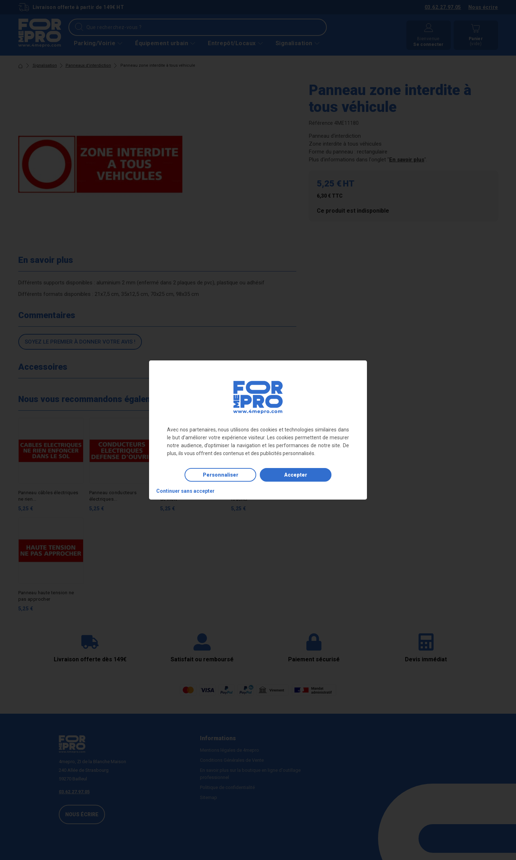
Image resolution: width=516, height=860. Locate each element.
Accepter (295, 475)
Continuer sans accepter (185, 491)
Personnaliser (220, 475)
